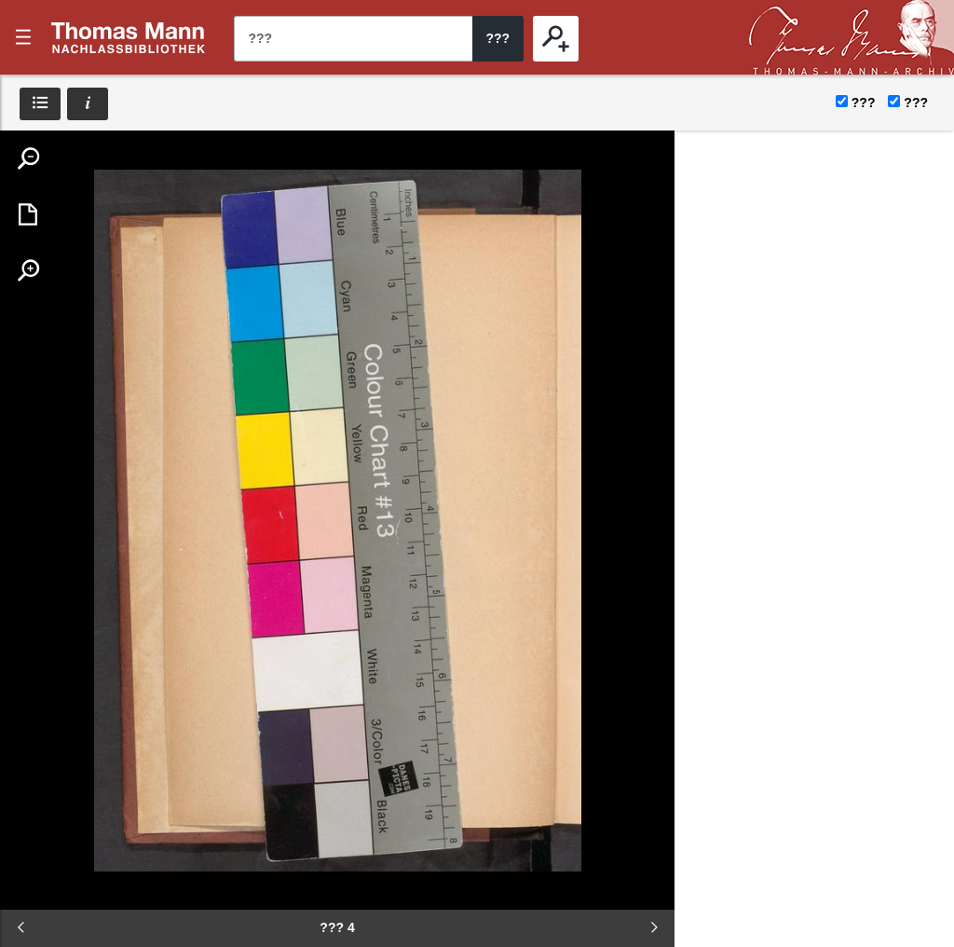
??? (128, 37)
